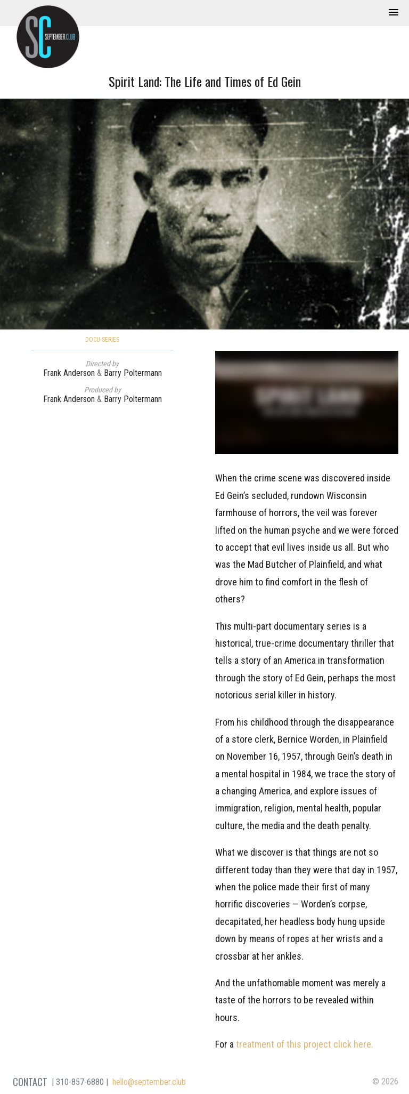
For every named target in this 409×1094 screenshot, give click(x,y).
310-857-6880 (80, 1082)
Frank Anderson (69, 373)
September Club (48, 37)
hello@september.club (149, 1082)
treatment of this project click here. (304, 1044)
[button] (393, 12)
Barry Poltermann (133, 373)
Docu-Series (102, 339)
